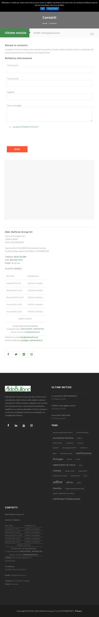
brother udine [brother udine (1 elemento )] (57, 443)
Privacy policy (30, 127)
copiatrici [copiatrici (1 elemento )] (56, 448)
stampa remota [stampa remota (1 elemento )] (70, 471)
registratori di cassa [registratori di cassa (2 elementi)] (64, 464)
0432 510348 (20, 256)
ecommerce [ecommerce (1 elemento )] (83, 448)
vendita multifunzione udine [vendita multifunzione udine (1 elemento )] (74, 488)
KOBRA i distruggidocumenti (46, 33)
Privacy (78, 611)
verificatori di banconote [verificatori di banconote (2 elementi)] (66, 498)
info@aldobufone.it (32, 332)
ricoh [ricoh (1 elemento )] (80, 465)
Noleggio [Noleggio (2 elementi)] (58, 458)
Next (92, 34)
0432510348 (26, 329)
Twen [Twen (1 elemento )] (85, 476)
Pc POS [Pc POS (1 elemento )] (78, 459)
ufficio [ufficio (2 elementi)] (69, 482)
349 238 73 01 (16, 260)
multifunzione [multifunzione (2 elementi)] (84, 453)
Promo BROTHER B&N (60, 415)
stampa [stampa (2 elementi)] (57, 470)
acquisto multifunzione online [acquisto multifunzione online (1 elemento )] (63, 432)
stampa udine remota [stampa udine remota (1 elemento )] (60, 476)
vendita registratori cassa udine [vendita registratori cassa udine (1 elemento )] (63, 493)
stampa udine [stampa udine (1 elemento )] (82, 471)
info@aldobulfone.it (29, 337)
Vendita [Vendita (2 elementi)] (57, 488)
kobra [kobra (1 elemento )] (55, 453)
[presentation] (26, 137)
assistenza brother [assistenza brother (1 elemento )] (82, 432)
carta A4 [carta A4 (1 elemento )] (80, 443)
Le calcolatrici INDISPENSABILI (64, 396)
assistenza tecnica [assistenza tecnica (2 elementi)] (63, 437)
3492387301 (38, 329)
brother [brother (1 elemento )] (79, 438)
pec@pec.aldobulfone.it (32, 340)
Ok (43, 9)
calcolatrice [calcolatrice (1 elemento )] (70, 443)
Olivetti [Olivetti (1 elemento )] (69, 459)
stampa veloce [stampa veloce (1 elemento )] (75, 476)
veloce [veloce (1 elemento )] (79, 482)
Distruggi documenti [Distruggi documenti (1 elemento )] (69, 448)
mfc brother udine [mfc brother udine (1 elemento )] (66, 453)
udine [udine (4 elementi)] (57, 481)
